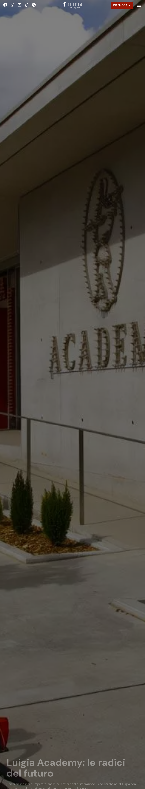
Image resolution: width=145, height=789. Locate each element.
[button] (139, 5)
